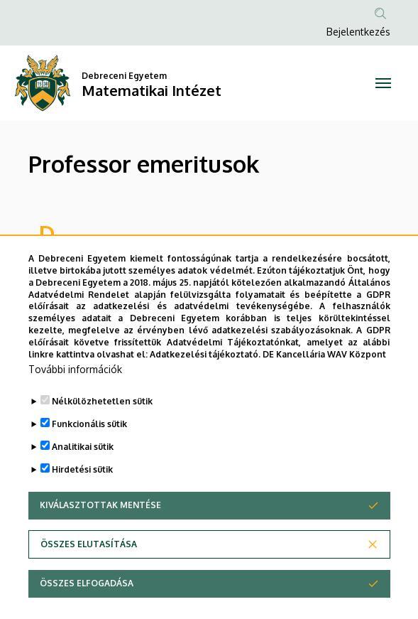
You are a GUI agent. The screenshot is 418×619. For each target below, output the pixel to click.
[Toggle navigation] (383, 83)
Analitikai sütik (83, 478)
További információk (75, 400)
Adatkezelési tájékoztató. (205, 385)
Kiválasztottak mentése (100, 536)
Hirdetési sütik (82, 500)
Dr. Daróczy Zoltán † (90, 261)
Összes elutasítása (88, 575)
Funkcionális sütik (89, 455)
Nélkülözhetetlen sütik (102, 432)
